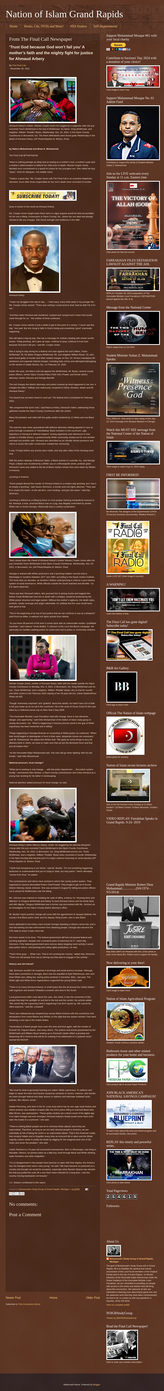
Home (14, 26)
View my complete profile (118, 1305)
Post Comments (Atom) (29, 1304)
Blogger (96, 1384)
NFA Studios (78, 26)
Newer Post (13, 1297)
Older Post (93, 1297)
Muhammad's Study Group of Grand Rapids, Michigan (132, 1260)
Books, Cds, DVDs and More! (43, 26)
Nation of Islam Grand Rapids (64, 14)
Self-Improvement (105, 26)
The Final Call (19, 65)
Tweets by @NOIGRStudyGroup (121, 1318)
